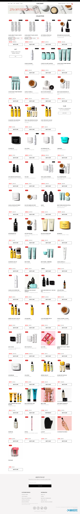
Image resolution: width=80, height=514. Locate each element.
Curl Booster (27, 318)
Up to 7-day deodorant (61, 149)
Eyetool (26, 431)
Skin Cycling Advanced (46, 91)
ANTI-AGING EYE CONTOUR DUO (14, 176)
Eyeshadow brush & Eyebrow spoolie (31, 433)
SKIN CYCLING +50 (28, 346)
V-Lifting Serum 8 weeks (29, 64)
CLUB (67, 3)
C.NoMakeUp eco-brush (62, 431)
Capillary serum (60, 290)
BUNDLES (17, 3)
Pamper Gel (10, 431)
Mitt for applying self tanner (46, 433)
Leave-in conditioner (44, 319)
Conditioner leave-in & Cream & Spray (48, 376)
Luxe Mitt (43, 431)
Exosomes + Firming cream (29, 149)
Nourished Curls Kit (12, 261)
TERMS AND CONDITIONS (26, 498)
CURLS (21, 3)
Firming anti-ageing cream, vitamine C (32, 206)
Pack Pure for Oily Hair (30, 403)
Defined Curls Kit (44, 375)
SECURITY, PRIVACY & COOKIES (46, 501)
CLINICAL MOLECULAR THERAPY (14, 205)
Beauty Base (43, 403)
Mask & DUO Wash (60, 376)
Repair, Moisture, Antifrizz (61, 291)
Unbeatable (59, 148)
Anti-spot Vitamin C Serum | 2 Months (31, 92)
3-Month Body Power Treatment (15, 91)
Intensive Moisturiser (12, 234)
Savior (42, 205)
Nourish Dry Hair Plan (62, 375)
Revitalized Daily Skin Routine (63, 35)
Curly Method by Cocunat (46, 120)
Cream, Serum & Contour (45, 292)
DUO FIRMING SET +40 (45, 148)
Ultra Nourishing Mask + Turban (63, 234)
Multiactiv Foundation (45, 404)
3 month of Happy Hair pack (47, 63)
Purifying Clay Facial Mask (13, 376)
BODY (12, 3)
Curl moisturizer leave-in (46, 318)
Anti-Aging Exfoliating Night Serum (14, 291)
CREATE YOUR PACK (62, 3)
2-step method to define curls (46, 121)
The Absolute (11, 148)
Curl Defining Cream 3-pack (13, 121)
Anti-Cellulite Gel (60, 64)
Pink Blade (10, 460)
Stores (42, 496)
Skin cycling (11, 346)
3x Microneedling (11, 36)
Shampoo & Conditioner (45, 234)
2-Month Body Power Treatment (64, 63)
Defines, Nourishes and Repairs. (14, 319)
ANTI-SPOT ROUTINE (28, 233)
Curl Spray (27, 375)
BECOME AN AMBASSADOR (46, 498)
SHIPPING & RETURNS (26, 500)
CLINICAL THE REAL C (29, 91)
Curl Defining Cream (28, 319)
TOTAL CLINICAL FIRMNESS (46, 176)
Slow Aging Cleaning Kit (62, 403)
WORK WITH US (44, 500)
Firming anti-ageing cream (13, 206)
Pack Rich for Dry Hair (46, 233)
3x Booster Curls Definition (14, 120)
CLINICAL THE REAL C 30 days (62, 318)
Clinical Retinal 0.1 (61, 261)
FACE (9, 3)
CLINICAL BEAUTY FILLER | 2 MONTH (31, 35)
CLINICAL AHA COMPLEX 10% (13, 290)
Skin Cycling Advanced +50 (63, 91)
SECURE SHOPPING (25, 501)
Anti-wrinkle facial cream (12, 149)
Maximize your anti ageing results (47, 92)
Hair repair (43, 206)
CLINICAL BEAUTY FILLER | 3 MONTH (15, 35)
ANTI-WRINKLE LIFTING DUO (46, 35)
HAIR (14, 3)
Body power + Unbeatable (46, 261)
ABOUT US (43, 494)
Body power (27, 261)
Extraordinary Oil (12, 233)
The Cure (26, 176)
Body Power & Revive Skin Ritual (64, 205)
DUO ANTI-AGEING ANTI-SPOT (30, 205)
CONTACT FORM (25, 494)
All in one (43, 346)
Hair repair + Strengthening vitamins (31, 292)
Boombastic (59, 233)
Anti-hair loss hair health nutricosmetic (48, 64)
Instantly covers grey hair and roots (63, 349)
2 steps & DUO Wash (12, 405)
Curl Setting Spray (28, 376)
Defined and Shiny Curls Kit (14, 318)
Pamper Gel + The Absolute (62, 404)
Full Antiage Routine (61, 176)
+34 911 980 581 (24, 496)
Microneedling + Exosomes (45, 36)
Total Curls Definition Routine (31, 120)
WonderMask (11, 375)
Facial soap (10, 433)
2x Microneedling (28, 36)
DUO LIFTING (27, 148)
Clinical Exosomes (28, 63)
